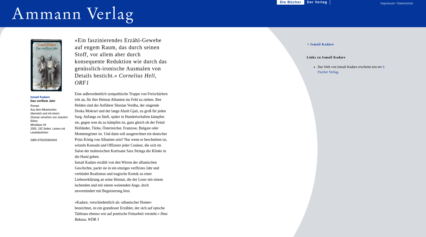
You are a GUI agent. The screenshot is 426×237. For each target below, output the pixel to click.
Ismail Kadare (40, 97)
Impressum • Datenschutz (397, 3)
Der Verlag (317, 2)
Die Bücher (291, 2)
